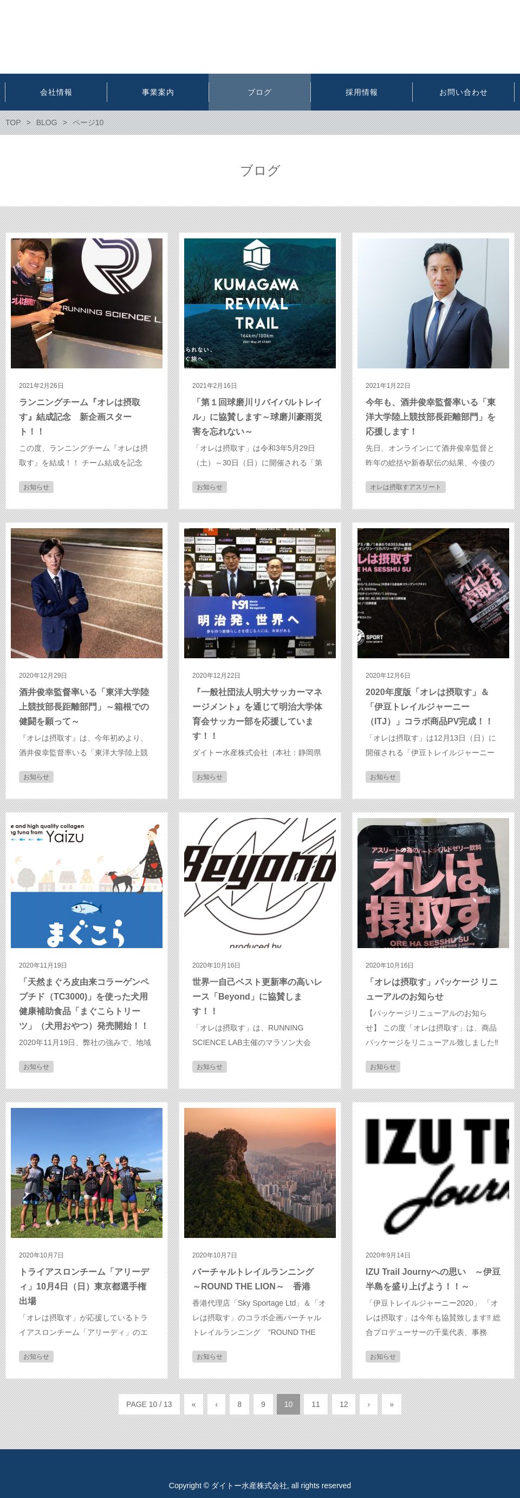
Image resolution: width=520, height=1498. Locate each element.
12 (344, 1404)
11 (315, 1404)
